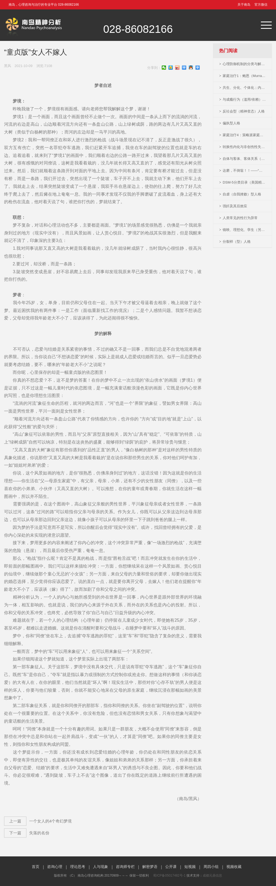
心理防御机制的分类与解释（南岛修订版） (244, 64)
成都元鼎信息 (212, 875)
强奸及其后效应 (235, 206)
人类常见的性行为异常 (240, 218)
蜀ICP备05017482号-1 (169, 875)
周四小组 (211, 866)
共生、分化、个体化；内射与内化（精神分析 (244, 88)
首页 (35, 866)
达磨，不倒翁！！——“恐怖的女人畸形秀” (244, 170)
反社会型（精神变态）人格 (244, 111)
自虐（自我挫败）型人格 (242, 194)
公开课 (171, 866)
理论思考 (77, 866)
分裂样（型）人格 (237, 242)
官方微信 (260, 4)
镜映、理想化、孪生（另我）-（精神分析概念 (244, 230)
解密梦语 (149, 866)
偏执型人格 (231, 123)
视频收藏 (234, 866)
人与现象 (100, 866)
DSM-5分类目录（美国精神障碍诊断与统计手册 (244, 182)
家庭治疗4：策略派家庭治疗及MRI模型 (244, 135)
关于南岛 (243, 4)
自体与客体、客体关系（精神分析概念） (244, 159)
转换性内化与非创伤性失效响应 (244, 147)
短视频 (190, 866)
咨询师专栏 (125, 866)
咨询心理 (54, 866)
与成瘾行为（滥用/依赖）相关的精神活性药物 (244, 99)
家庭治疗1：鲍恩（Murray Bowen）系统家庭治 (244, 76)
